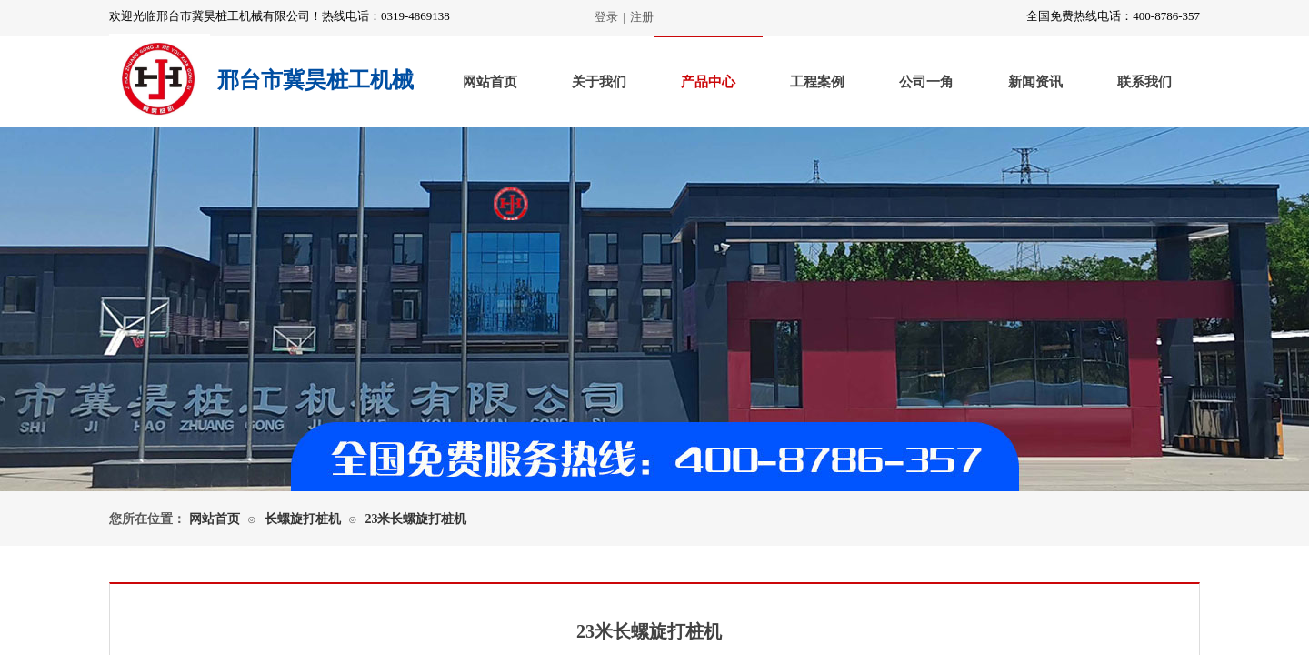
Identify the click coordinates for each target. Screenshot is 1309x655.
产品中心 (708, 82)
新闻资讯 (1035, 82)
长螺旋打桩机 (303, 519)
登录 (606, 17)
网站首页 (490, 82)
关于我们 (599, 82)
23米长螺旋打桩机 (415, 519)
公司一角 (926, 82)
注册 (642, 17)
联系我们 (1144, 82)
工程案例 (817, 82)
